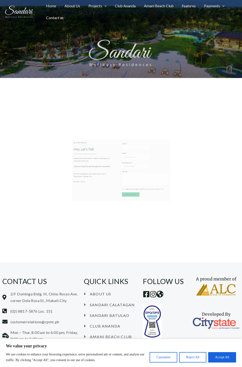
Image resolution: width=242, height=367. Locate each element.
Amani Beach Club (156, 6)
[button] (102, 6)
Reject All (192, 357)
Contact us (54, 17)
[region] (121, 353)
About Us (71, 6)
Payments (210, 6)
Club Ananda (123, 6)
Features (185, 6)
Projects (96, 6)
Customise (163, 357)
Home (51, 6)
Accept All (222, 357)
